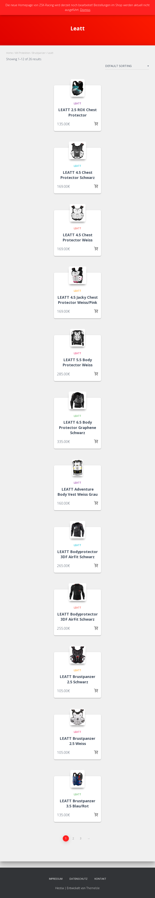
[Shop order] (127, 67)
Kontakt (100, 879)
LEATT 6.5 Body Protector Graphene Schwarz (77, 427)
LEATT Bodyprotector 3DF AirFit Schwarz (77, 554)
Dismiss (85, 10)
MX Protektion (22, 53)
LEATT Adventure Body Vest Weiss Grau (77, 492)
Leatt (77, 103)
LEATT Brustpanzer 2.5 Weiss (77, 741)
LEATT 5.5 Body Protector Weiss (77, 362)
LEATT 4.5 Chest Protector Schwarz (77, 175)
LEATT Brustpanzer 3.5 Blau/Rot (77, 803)
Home (9, 53)
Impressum (56, 879)
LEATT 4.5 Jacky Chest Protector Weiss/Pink (77, 300)
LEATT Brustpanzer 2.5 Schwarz (77, 679)
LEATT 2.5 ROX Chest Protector (77, 112)
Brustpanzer (39, 53)
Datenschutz (79, 879)
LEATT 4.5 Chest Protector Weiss (77, 237)
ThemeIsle (93, 888)
